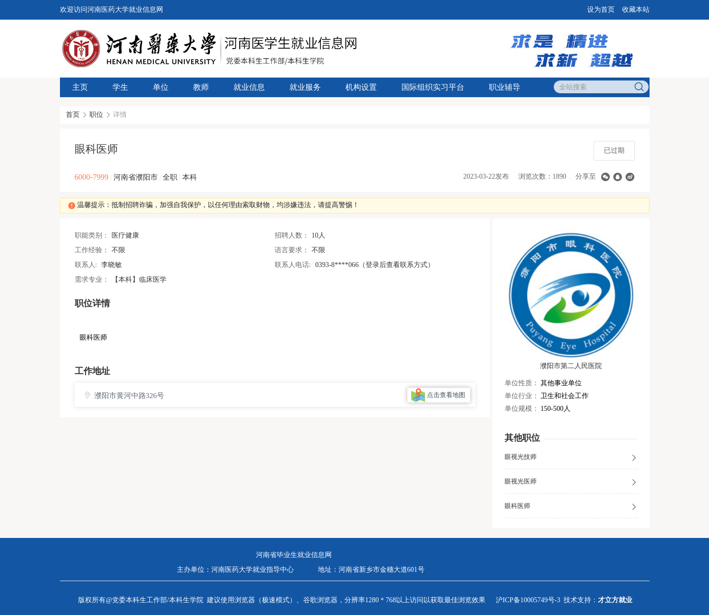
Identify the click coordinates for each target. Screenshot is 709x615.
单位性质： (522, 383)
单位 (161, 87)
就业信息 (249, 87)
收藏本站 (636, 9)
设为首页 (601, 9)
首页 (73, 114)
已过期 (614, 150)
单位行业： (522, 396)
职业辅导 (504, 87)
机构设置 (361, 87)
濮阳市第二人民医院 (571, 366)
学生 (120, 87)
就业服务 (305, 87)
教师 (201, 87)
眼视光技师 (571, 457)
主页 (80, 87)
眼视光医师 (571, 482)
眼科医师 (571, 506)
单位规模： (522, 408)
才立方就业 (615, 600)
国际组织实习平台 (432, 87)
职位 (96, 114)
